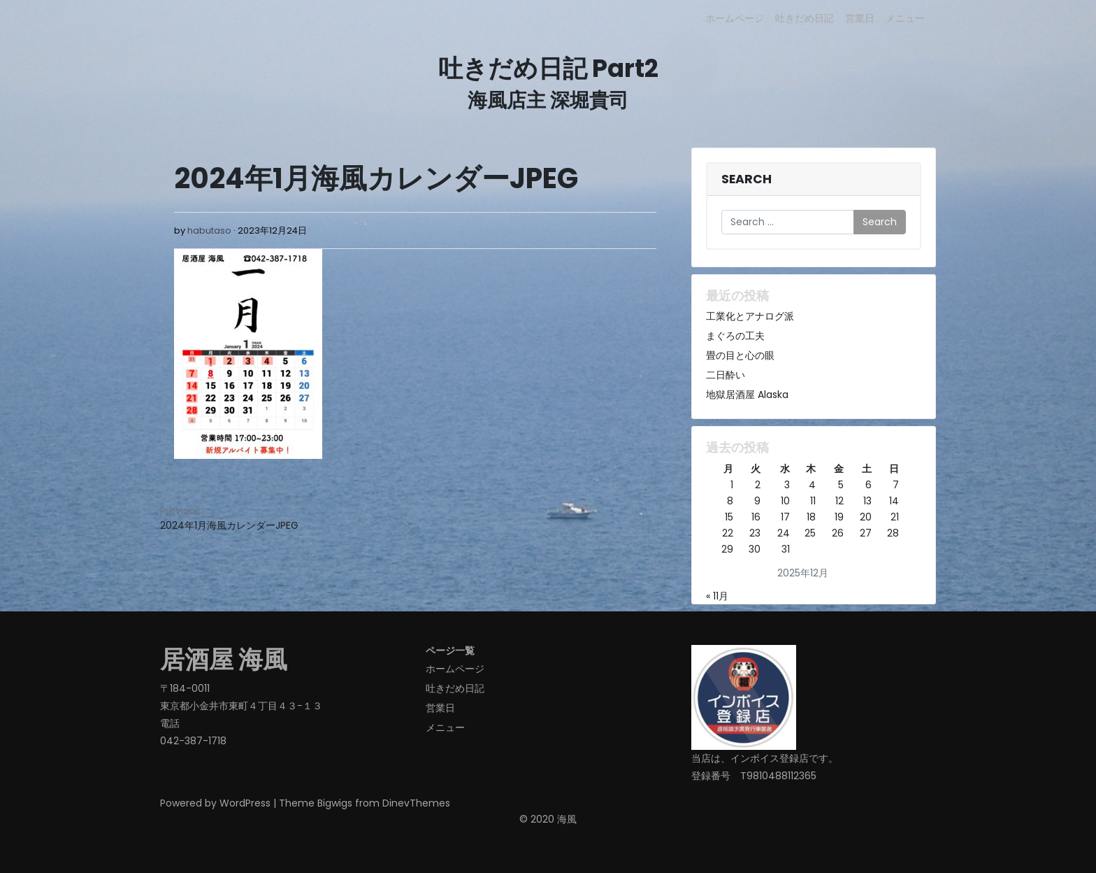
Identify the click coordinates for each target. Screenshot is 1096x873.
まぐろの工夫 (735, 336)
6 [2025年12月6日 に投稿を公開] (868, 485)
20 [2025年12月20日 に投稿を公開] (866, 517)
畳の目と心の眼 (740, 355)
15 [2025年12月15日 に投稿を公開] (729, 517)
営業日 (859, 18)
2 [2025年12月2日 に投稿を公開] (757, 485)
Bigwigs (334, 803)
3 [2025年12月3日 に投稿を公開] (787, 485)
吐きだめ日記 (804, 18)
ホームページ (734, 18)
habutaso (209, 230)
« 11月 (717, 596)
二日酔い (725, 375)
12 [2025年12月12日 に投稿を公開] (839, 501)
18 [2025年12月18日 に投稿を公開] (811, 517)
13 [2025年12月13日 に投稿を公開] (867, 501)
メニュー (905, 18)
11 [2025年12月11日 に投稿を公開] (813, 501)
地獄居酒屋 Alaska (747, 395)
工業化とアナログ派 (750, 316)
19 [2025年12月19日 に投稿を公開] (839, 517)
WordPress (245, 803)
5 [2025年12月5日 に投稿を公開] (841, 485)
